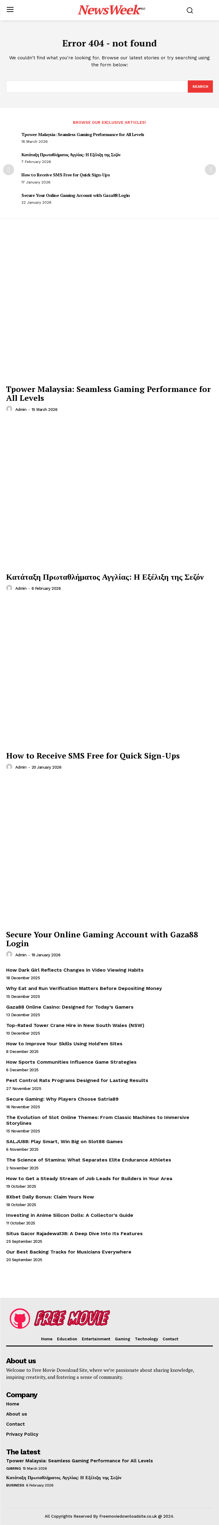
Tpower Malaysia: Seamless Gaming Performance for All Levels (82, 134)
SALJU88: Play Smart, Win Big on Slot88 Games (64, 1141)
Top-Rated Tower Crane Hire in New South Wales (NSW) (75, 1025)
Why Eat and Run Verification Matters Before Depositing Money (84, 988)
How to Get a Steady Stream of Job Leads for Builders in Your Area (89, 1178)
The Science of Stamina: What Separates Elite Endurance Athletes (88, 1160)
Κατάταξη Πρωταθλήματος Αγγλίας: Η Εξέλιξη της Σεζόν (70, 154)
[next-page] (210, 169)
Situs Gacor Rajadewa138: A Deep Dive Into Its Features (74, 1233)
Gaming (13, 1468)
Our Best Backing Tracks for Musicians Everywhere (68, 1252)
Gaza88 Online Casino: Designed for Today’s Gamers (70, 1007)
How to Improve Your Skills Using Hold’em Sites (64, 1044)
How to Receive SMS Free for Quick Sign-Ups (65, 175)
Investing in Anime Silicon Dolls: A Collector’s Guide (69, 1215)
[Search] (200, 86)
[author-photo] (10, 409)
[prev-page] (8, 169)
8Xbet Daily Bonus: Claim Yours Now (50, 1197)
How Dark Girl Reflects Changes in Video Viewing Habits (75, 970)
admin (21, 409)
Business (15, 1485)
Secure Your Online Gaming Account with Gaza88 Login (75, 195)
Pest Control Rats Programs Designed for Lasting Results (77, 1080)
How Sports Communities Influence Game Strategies (71, 1062)
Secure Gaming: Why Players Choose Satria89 (62, 1099)
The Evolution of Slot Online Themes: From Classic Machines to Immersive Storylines (97, 1120)
